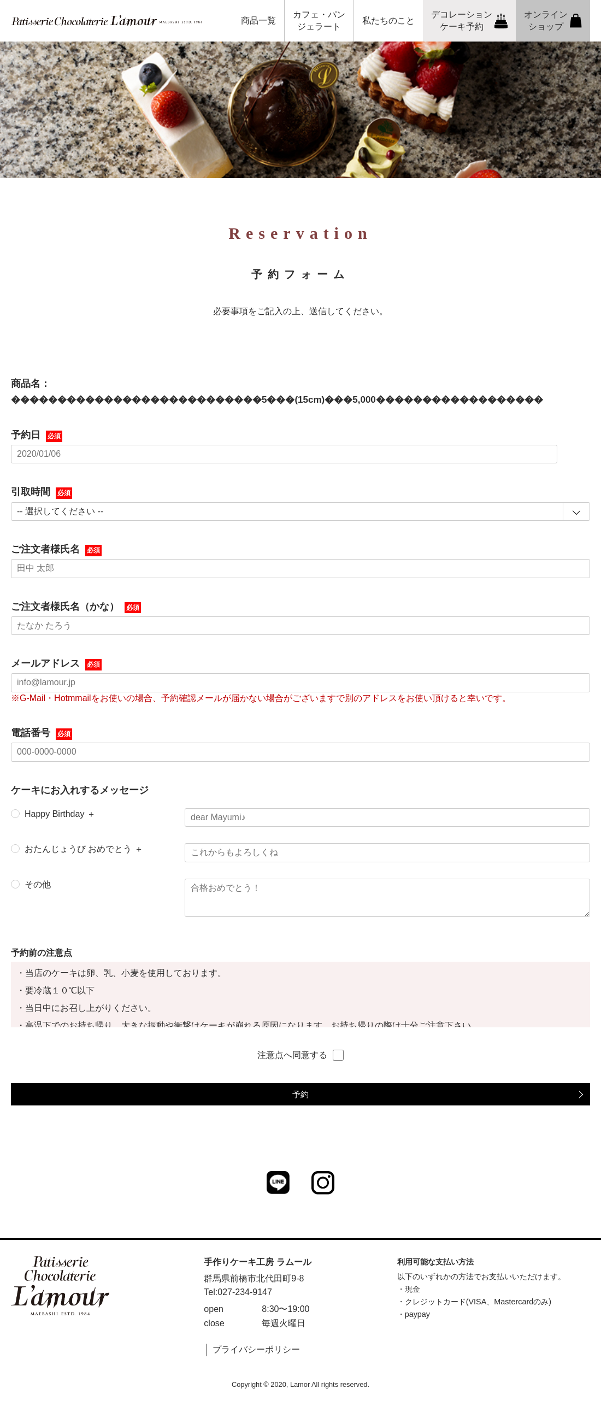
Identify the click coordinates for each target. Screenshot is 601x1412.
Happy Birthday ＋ (60, 814)
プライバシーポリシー (256, 1349)
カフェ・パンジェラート (319, 20)
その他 (38, 884)
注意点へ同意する (300, 1055)
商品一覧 (258, 20)
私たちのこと (388, 20)
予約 (300, 1094)
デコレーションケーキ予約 (469, 20)
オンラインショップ (553, 20)
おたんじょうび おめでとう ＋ (84, 849)
